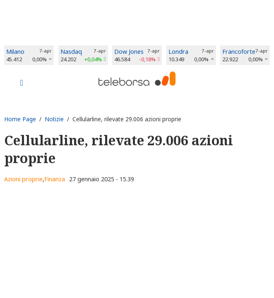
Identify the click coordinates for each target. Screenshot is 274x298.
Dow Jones (129, 51)
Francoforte (238, 51)
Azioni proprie (23, 179)
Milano (15, 51)
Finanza (54, 179)
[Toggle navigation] (21, 84)
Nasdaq (71, 51)
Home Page (20, 119)
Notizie (54, 119)
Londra (178, 51)
